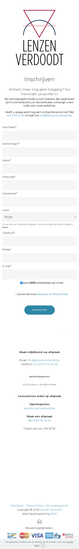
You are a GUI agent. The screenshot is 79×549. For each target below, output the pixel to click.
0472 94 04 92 (16, 115)
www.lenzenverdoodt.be (39, 421)
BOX (54, 518)
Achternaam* (10, 145)
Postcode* (9, 178)
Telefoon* (8, 234)
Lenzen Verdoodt (51, 514)
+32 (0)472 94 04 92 (45, 377)
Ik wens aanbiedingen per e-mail (41, 284)
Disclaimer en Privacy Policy (52, 295)
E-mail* (6, 267)
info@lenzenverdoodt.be (56, 115)
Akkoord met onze (41, 295)
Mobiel (6, 250)
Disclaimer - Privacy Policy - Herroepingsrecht (39, 510)
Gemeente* (9, 194)
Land (5, 211)
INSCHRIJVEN (39, 313)
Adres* (6, 161)
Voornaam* (9, 128)
